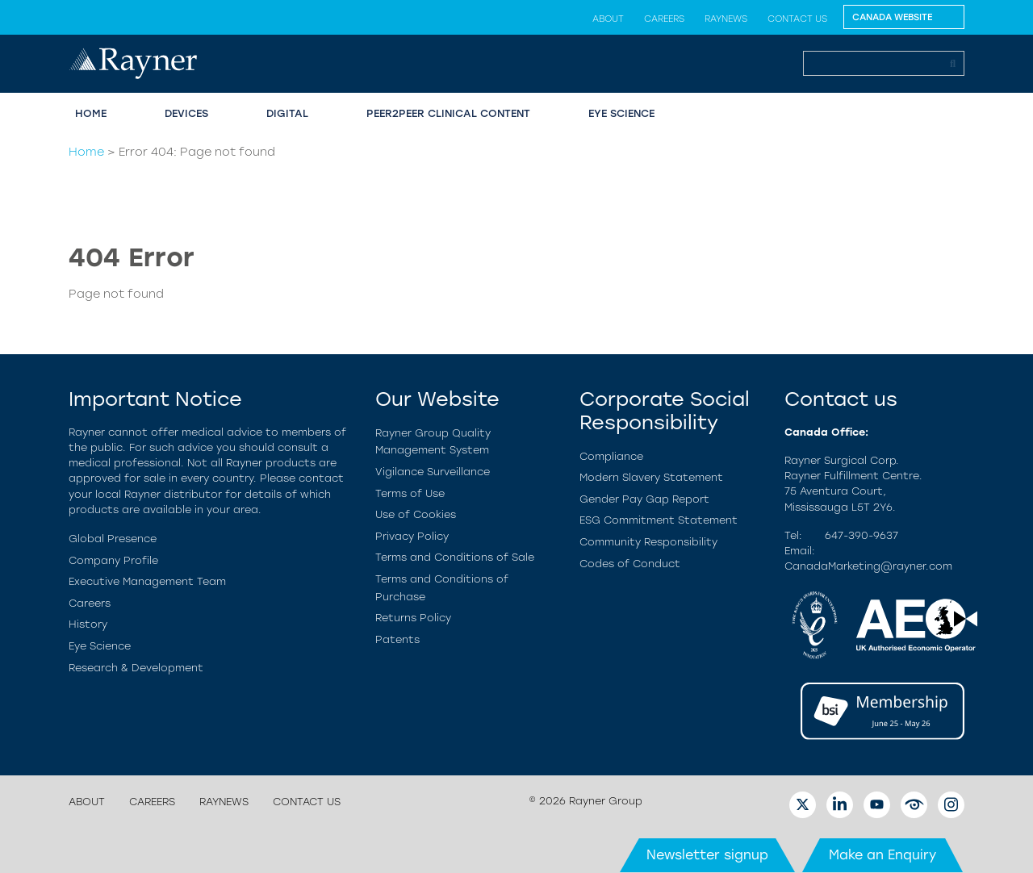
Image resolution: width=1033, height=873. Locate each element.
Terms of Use (410, 493)
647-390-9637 (861, 535)
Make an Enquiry (882, 855)
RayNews (726, 18)
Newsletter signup (707, 855)
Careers (664, 18)
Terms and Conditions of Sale (454, 557)
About (608, 18)
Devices (186, 113)
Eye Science (621, 113)
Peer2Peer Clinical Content (448, 113)
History (88, 624)
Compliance (611, 456)
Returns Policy (413, 618)
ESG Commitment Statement (658, 520)
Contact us (797, 18)
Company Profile (113, 560)
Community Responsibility (648, 542)
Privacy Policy (412, 536)
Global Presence (113, 539)
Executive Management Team (147, 581)
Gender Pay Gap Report (644, 499)
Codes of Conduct (629, 564)
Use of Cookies (415, 514)
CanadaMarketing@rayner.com (868, 566)
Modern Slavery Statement (651, 477)
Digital (287, 113)
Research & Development (136, 668)
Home (91, 113)
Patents (397, 639)
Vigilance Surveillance (432, 472)
